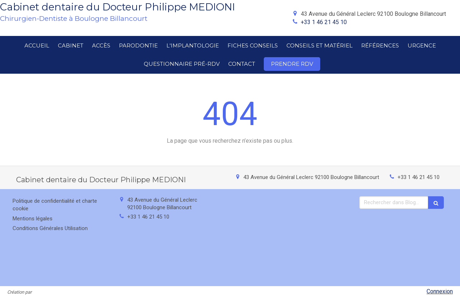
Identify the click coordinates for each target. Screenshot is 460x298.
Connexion (440, 291)
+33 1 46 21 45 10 (324, 22)
